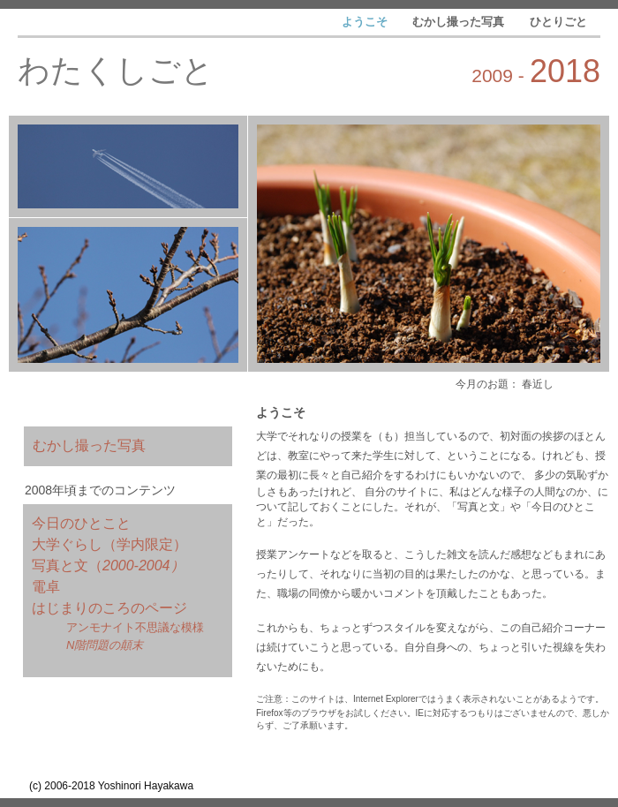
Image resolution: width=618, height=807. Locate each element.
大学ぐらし (67, 544)
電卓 (46, 586)
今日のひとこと (81, 523)
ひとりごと (558, 21)
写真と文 (60, 565)
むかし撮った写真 (460, 21)
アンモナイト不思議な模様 (135, 627)
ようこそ (366, 21)
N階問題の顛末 (104, 645)
